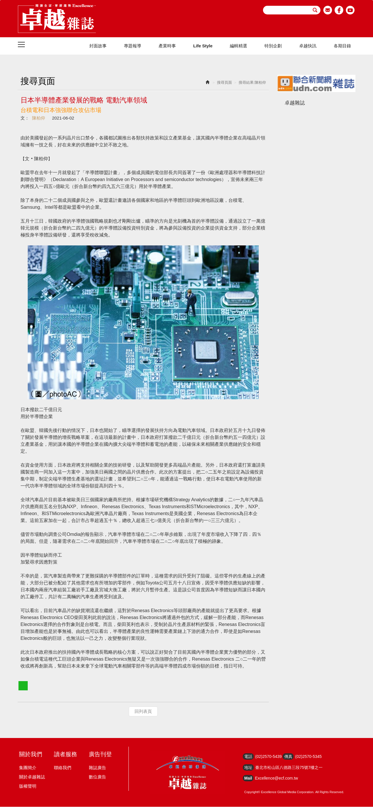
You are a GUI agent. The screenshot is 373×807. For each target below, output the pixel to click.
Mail (248, 778)
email (328, 10)
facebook (339, 10)
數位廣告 (97, 777)
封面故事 (98, 46)
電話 (248, 756)
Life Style (202, 46)
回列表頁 (143, 711)
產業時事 (167, 46)
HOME (57, 18)
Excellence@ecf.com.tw (276, 778)
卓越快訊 (307, 46)
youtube (350, 10)
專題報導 (132, 46)
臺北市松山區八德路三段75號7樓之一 (288, 767)
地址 (248, 767)
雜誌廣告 (97, 767)
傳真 (288, 756)
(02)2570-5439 (268, 756)
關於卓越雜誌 (32, 777)
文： (24, 118)
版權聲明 (27, 786)
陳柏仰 (38, 118)
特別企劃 (273, 46)
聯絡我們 (62, 767)
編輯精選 (238, 46)
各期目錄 (342, 46)
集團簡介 (27, 767)
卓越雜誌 (295, 103)
